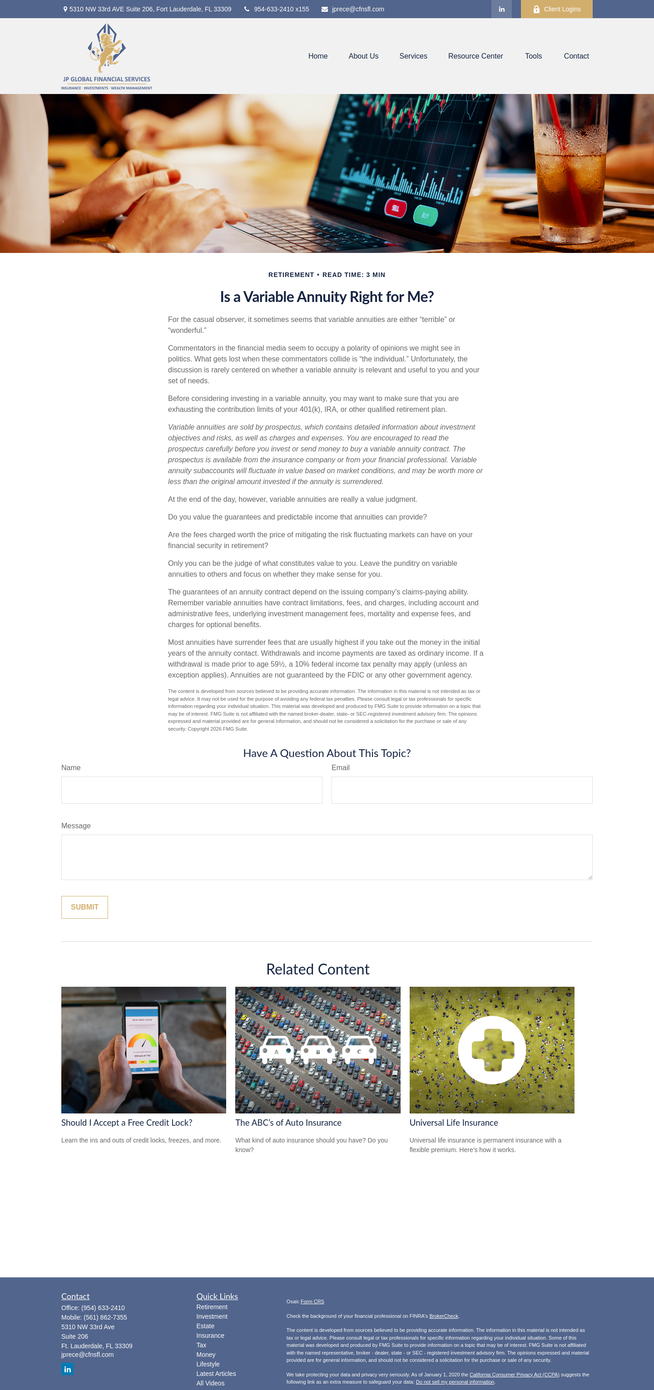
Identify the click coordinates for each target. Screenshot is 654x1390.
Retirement (212, 1307)
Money (206, 1354)
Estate (206, 1326)
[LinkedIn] (501, 9)
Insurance (210, 1335)
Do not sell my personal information (455, 1382)
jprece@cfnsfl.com (352, 9)
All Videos (211, 1383)
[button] (318, 56)
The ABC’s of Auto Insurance (288, 1123)
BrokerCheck (443, 1316)
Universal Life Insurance (454, 1123)
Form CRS (312, 1301)
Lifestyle (208, 1364)
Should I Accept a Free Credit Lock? (127, 1123)
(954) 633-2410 (103, 1307)
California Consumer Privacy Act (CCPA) (515, 1374)
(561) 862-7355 (105, 1317)
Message (76, 826)
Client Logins (557, 9)
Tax (202, 1345)
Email (341, 768)
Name (71, 768)
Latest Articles (216, 1373)
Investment (212, 1316)
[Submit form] (84, 907)
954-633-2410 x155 (276, 9)
